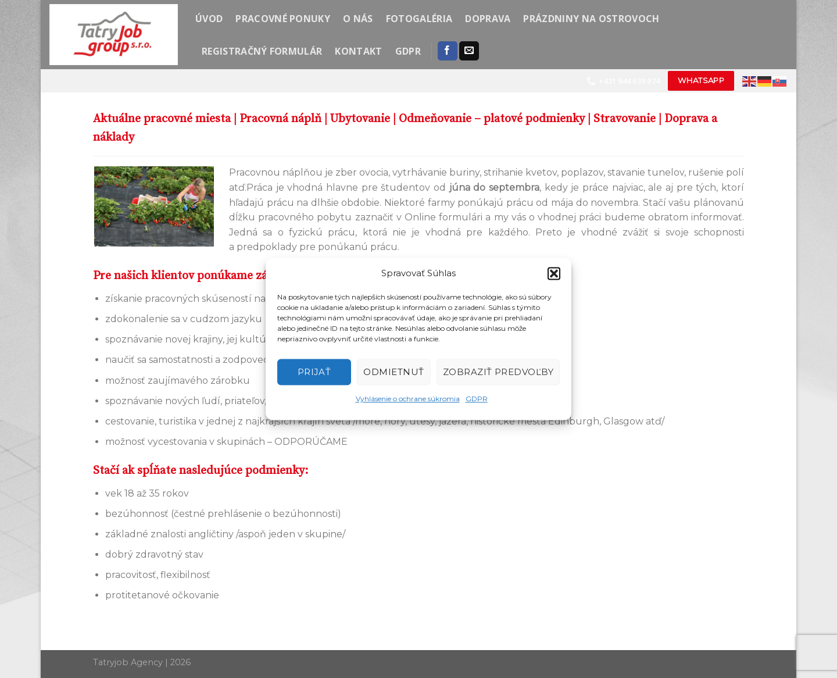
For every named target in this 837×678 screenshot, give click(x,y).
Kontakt (358, 51)
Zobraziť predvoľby (498, 371)
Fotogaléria (419, 18)
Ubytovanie (360, 119)
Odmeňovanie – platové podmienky (492, 119)
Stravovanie (624, 119)
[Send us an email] (469, 51)
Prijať (314, 371)
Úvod (209, 18)
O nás (358, 18)
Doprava (487, 18)
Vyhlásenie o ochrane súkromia (408, 398)
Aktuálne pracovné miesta (162, 119)
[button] (554, 273)
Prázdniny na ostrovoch (591, 18)
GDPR (477, 398)
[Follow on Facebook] (447, 51)
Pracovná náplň (280, 119)
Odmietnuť (393, 371)
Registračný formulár (262, 51)
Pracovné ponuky (282, 18)
